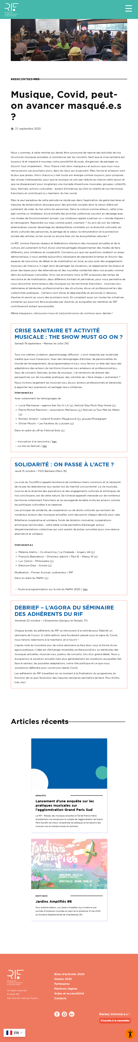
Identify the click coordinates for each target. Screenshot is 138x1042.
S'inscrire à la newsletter (115, 1020)
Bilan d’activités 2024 (69, 974)
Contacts (60, 998)
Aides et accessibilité (69, 993)
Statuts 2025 (63, 978)
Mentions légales (65, 988)
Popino (34, 998)
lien (54, 441)
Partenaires (62, 983)
